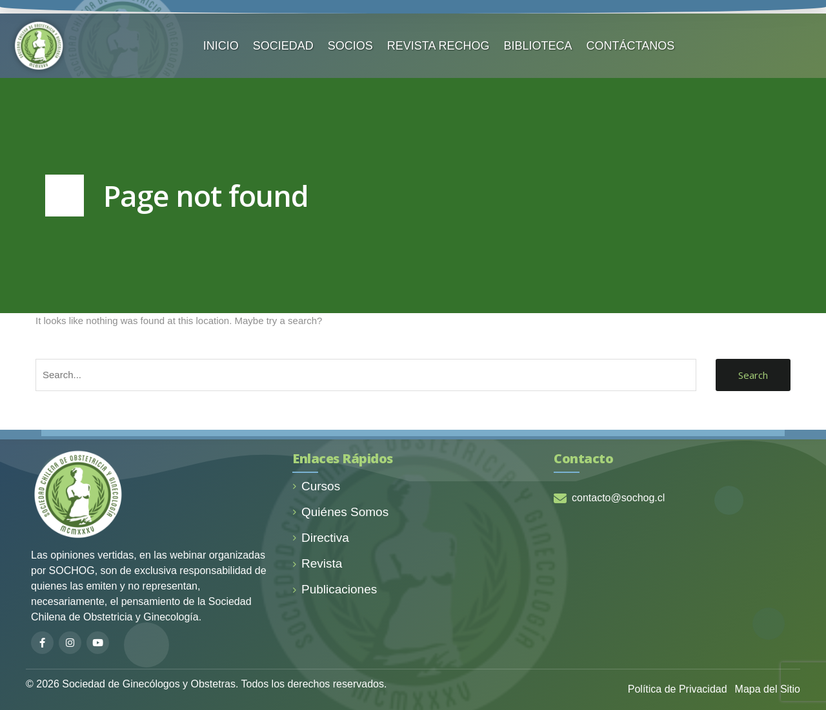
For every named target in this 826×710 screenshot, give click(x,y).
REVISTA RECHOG (438, 45)
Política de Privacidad (677, 689)
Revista (317, 563)
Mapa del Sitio (767, 689)
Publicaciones (334, 589)
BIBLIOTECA (538, 45)
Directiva (320, 537)
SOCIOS (350, 45)
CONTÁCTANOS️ (631, 45)
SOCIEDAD (283, 45)
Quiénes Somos (340, 512)
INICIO (221, 45)
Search (753, 375)
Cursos (316, 486)
